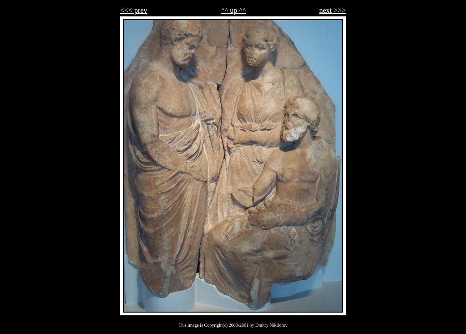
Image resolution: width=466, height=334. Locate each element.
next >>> (332, 10)
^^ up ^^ (233, 10)
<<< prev (133, 10)
